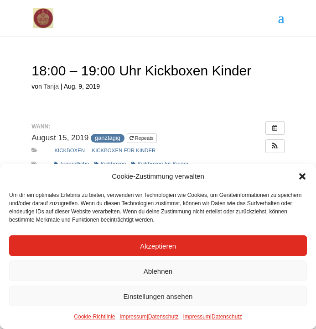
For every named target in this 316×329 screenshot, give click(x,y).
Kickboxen (69, 150)
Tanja (51, 86)
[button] (302, 176)
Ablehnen (158, 271)
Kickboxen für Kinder (124, 150)
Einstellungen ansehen (158, 296)
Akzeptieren (158, 245)
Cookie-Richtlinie (94, 316)
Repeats (142, 138)
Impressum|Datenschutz (148, 316)
